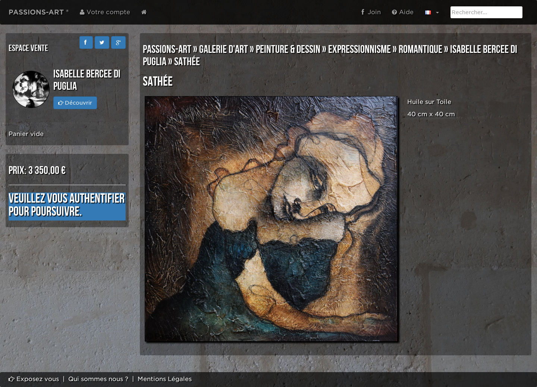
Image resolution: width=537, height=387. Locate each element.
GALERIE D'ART (223, 49)
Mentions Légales (165, 379)
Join (371, 12)
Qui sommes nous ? (98, 379)
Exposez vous (34, 379)
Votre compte (105, 12)
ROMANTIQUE (420, 49)
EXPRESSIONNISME (359, 49)
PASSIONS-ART (167, 49)
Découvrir (75, 103)
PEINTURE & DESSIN (288, 49)
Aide (403, 12)
